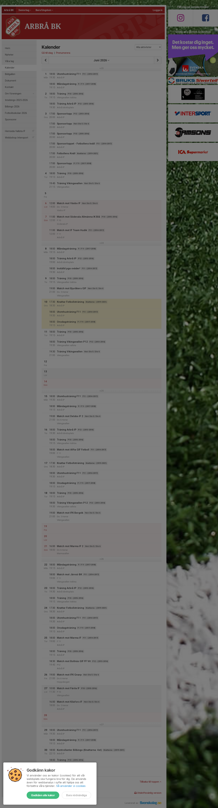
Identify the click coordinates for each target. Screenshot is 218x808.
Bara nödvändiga (76, 795)
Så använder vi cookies (71, 786)
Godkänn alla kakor (43, 795)
